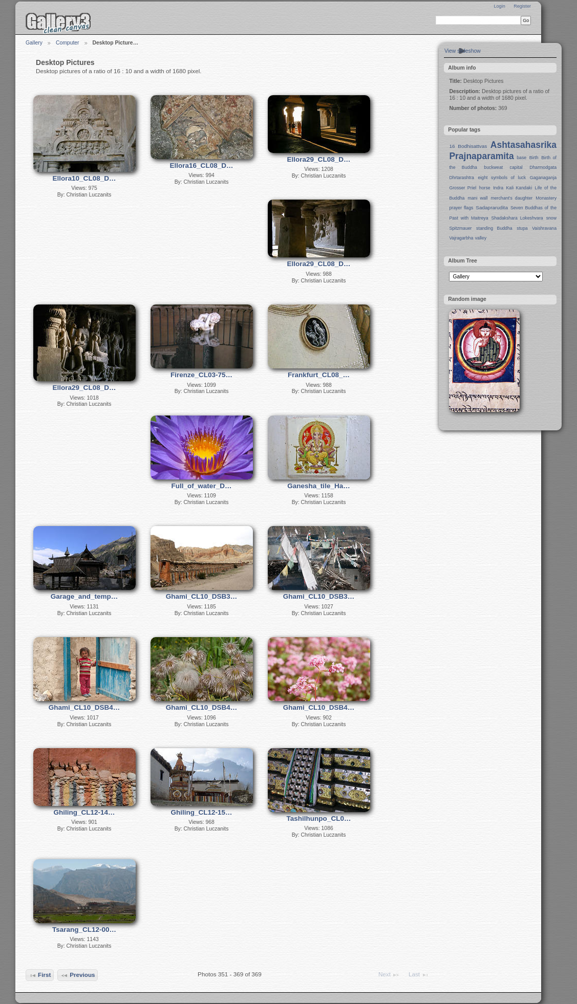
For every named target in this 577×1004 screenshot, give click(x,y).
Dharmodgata (543, 167)
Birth (534, 157)
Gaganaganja (543, 177)
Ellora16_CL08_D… (201, 165)
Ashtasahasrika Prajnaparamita (503, 150)
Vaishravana (544, 228)
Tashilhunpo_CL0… (319, 818)
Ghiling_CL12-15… (201, 812)
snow (551, 218)
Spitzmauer (460, 228)
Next (389, 975)
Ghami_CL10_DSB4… (84, 707)
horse (484, 187)
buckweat (493, 167)
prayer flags (461, 207)
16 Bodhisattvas (468, 146)
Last (419, 975)
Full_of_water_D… (202, 486)
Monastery (546, 198)
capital (516, 167)
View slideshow (462, 51)
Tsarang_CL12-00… (84, 929)
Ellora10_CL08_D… (84, 178)
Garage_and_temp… (84, 596)
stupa (522, 228)
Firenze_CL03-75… (201, 375)
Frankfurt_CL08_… (319, 375)
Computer (67, 43)
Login (499, 6)
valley (480, 238)
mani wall (478, 198)
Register (522, 6)
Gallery (34, 43)
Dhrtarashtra (461, 177)
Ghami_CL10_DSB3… (202, 596)
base (521, 157)
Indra (498, 187)
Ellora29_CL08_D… (319, 159)
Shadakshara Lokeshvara (517, 218)
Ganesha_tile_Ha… (318, 486)
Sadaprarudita (492, 207)
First (40, 975)
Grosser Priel (462, 187)
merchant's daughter (511, 198)
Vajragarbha (461, 238)
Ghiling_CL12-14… (84, 812)
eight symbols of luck (502, 177)
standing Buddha (494, 228)
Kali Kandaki (519, 187)
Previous (77, 975)
